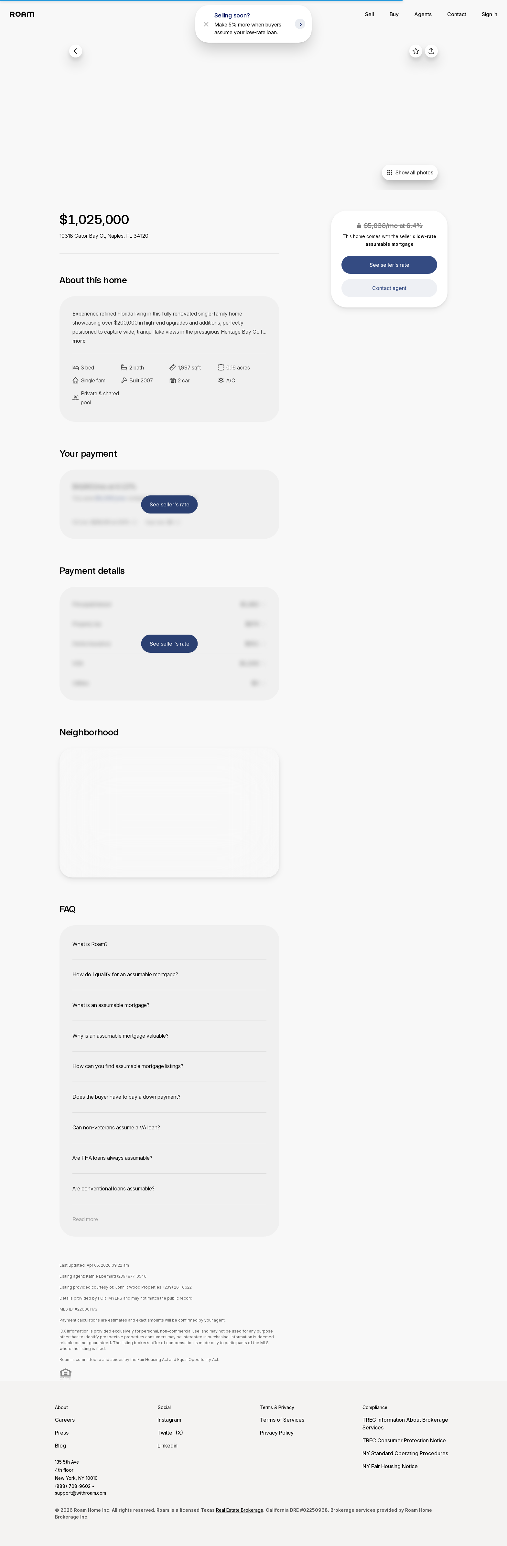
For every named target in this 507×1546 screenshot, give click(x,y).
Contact (456, 14)
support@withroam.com (80, 1493)
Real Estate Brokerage (239, 1510)
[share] (431, 51)
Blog (60, 1445)
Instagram (169, 1419)
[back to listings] (75, 51)
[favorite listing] (415, 51)
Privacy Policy (277, 1432)
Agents (423, 14)
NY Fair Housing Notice (390, 1466)
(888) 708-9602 (73, 1486)
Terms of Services (282, 1419)
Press (62, 1432)
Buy (394, 14)
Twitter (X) (170, 1432)
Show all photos (409, 172)
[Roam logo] (24, 14)
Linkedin (167, 1445)
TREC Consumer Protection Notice (404, 1440)
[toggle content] (169, 944)
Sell (369, 14)
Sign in (489, 14)
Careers (65, 1419)
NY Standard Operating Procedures (405, 1453)
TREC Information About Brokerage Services (405, 1423)
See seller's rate (389, 265)
